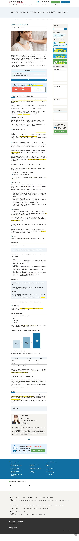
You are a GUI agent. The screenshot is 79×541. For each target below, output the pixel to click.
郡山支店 (51, 500)
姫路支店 (35, 511)
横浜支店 (32, 503)
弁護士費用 (56, 88)
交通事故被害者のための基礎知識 (59, 94)
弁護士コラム (56, 100)
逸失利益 (31, 24)
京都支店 (28, 511)
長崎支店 (24, 517)
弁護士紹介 (56, 121)
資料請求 (65, 2)
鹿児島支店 (40, 517)
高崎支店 (12, 505)
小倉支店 (16, 517)
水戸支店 (63, 503)
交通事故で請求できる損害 (58, 97)
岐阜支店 (37, 508)
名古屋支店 (12, 508)
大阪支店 (12, 511)
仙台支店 (48, 500)
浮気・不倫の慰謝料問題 (34, 486)
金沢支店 (60, 508)
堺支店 (20, 511)
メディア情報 (56, 122)
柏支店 (60, 503)
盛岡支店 (44, 500)
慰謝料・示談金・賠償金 (24, 24)
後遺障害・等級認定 (15, 24)
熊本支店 (33, 517)
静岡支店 (25, 508)
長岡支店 (48, 508)
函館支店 (20, 500)
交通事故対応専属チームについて (59, 83)
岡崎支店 (22, 508)
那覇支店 (45, 517)
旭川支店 (16, 500)
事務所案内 (56, 119)
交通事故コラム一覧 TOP (29, 441)
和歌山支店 (48, 511)
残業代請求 (13, 488)
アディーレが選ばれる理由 (58, 81)
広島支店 (12, 514)
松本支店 (56, 508)
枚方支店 (24, 511)
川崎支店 (36, 503)
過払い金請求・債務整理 (15, 486)
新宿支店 (28, 503)
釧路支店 (24, 500)
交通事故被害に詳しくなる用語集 (59, 102)
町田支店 (24, 503)
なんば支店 (16, 511)
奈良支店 (39, 511)
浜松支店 (29, 508)
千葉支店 (52, 503)
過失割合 (64, 40)
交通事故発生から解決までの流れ (59, 78)
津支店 (41, 508)
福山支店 (16, 514)
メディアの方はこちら (49, 474)
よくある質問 (56, 112)
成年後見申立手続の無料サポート (59, 85)
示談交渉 (55, 38)
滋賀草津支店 (44, 511)
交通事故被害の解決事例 (58, 107)
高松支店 (24, 514)
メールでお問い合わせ (49, 471)
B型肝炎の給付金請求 (53, 488)
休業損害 (55, 40)
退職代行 (31, 488)
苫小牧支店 (28, 500)
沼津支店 (33, 508)
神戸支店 (31, 511)
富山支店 (64, 508)
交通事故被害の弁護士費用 (17, 411)
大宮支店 (44, 503)
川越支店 (48, 503)
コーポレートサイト (49, 475)
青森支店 (36, 500)
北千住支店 (20, 503)
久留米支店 (20, 517)
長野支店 (52, 508)
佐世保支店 (28, 517)
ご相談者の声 (56, 109)
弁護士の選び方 (56, 98)
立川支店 (16, 503)
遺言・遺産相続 (32, 490)
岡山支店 (20, 514)
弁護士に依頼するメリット (58, 77)
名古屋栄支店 (17, 508)
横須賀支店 (40, 503)
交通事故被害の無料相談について (59, 80)
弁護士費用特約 (61, 38)
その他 (55, 42)
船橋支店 (56, 503)
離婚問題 (51, 486)
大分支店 (36, 517)
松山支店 (28, 514)
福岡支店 (12, 517)
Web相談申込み (56, 2)
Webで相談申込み (39, 454)
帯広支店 (32, 500)
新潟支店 (44, 508)
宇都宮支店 (67, 503)
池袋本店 (12, 503)
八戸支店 (40, 500)
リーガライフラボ (49, 477)
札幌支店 (12, 500)
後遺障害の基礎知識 (57, 95)
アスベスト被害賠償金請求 (15, 490)
